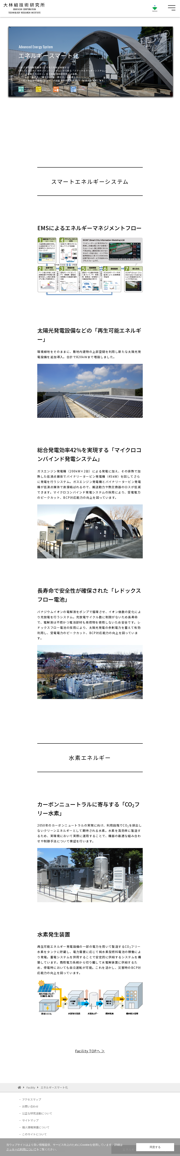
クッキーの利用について (21, 1149)
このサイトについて (34, 1134)
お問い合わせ (30, 1106)
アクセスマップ (31, 1099)
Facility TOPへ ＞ (90, 1050)
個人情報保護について (35, 1127)
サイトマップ (30, 1120)
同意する (155, 1147)
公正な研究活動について (37, 1113)
